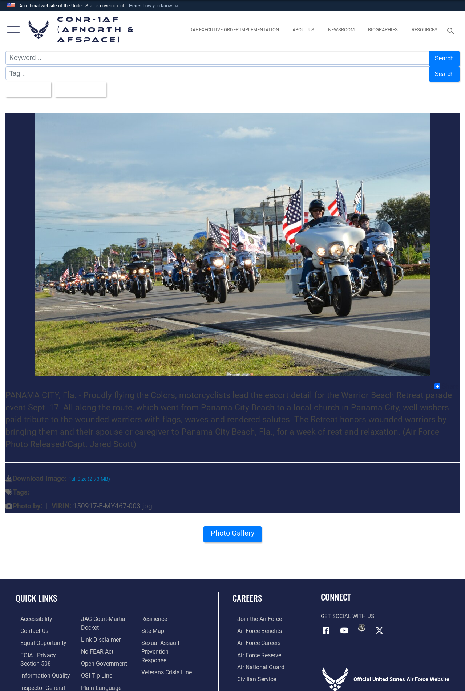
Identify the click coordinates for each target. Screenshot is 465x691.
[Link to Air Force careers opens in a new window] (253, 636)
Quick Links (36, 593)
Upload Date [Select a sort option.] (86, 85)
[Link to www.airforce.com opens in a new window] (254, 613)
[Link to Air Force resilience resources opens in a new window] (155, 613)
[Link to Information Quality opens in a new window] (39, 667)
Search (443, 57)
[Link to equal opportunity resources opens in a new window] (37, 636)
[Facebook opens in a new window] (326, 624)
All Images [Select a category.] (28, 85)
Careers (247, 593)
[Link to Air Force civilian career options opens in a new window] (251, 671)
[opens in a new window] (234, 29)
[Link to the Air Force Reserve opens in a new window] (253, 648)
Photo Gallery (232, 530)
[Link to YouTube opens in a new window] (344, 624)
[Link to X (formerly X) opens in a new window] (379, 624)
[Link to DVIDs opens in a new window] (361, 622)
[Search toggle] (452, 30)
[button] (154, 5)
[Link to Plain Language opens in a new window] (97, 679)
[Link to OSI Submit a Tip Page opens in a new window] (93, 667)
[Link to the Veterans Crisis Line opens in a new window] (167, 656)
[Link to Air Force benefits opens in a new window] (254, 625)
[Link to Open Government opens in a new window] (100, 656)
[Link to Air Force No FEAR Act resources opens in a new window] (95, 644)
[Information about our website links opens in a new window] (98, 633)
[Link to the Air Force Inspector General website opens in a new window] (37, 679)
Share (446, 380)
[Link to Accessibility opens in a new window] (31, 613)
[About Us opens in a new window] (303, 29)
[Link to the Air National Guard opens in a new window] (254, 660)
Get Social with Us (347, 610)
